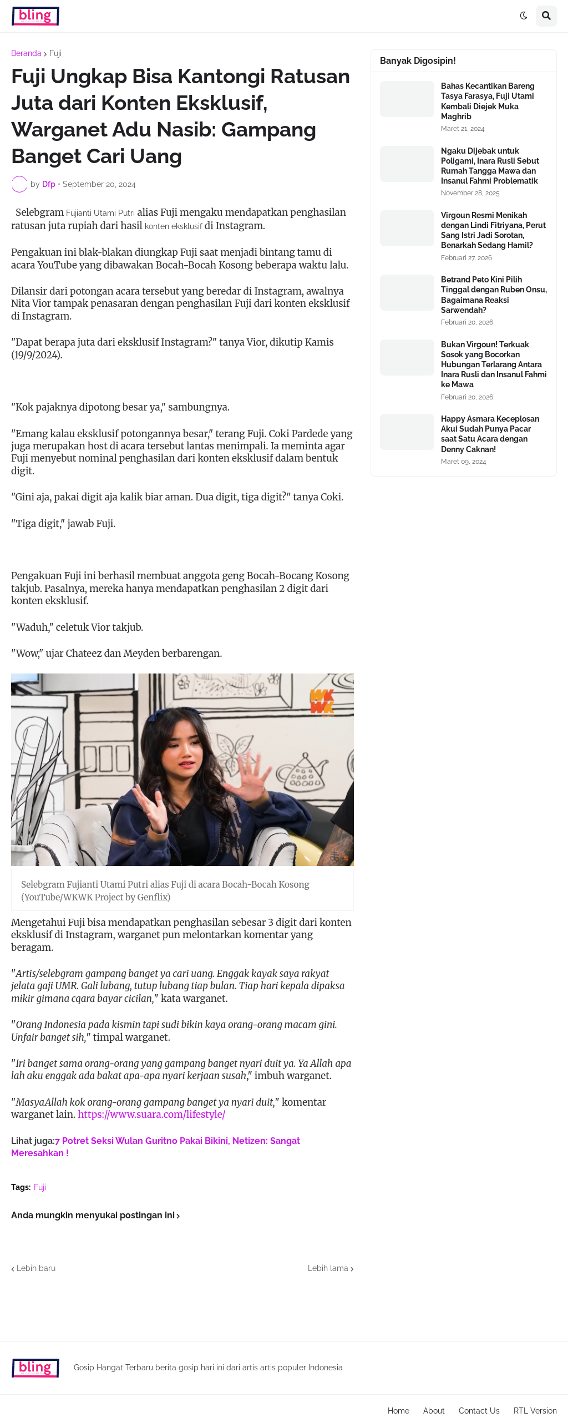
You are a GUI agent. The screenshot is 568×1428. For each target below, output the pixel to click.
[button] (523, 16)
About (434, 1410)
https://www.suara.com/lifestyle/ (152, 1114)
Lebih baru (36, 1268)
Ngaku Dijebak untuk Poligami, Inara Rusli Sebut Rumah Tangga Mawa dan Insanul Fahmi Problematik (490, 166)
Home (398, 1410)
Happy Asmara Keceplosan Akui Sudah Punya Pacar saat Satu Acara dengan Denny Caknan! (490, 434)
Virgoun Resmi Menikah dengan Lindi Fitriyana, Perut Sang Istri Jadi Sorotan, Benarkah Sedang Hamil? (493, 230)
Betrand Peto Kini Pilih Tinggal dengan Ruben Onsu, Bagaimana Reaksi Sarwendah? (494, 295)
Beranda (26, 53)
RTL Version (535, 1410)
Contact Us (479, 1410)
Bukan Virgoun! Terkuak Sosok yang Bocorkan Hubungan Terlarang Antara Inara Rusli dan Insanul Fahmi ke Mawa (494, 364)
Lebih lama (328, 1268)
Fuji (55, 53)
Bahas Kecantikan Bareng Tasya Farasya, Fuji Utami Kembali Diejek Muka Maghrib (488, 101)
